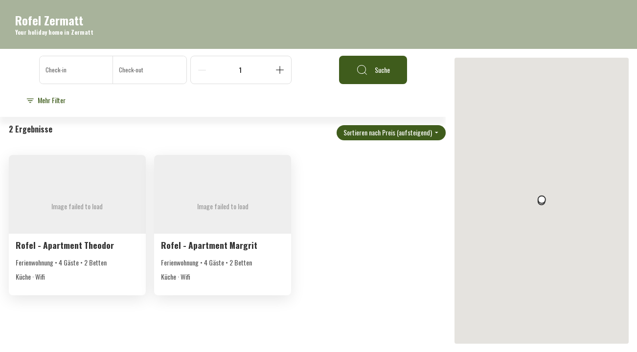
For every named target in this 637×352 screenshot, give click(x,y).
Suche (373, 70)
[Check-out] (149, 70)
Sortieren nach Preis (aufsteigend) (391, 132)
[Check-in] (76, 70)
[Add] (280, 70)
